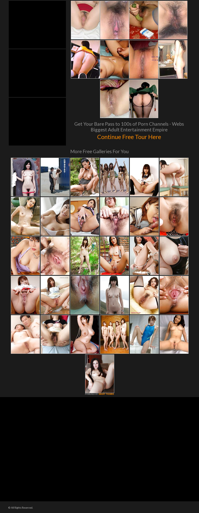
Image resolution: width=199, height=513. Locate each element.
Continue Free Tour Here (129, 136)
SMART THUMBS (106, 394)
